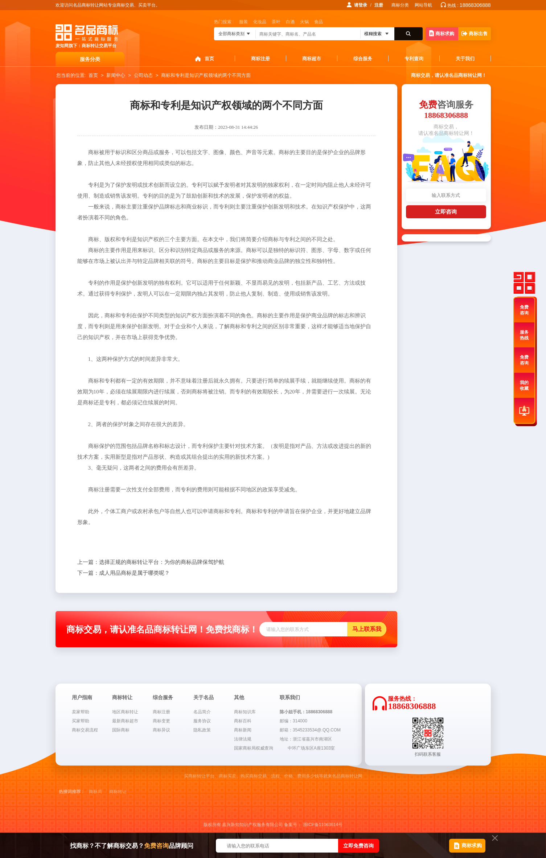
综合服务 (362, 58)
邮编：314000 (293, 720)
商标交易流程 (85, 730)
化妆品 (259, 21)
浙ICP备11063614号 (322, 824)
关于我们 (465, 58)
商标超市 (311, 58)
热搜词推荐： (72, 791)
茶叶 (276, 21)
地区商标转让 (125, 711)
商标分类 (400, 5)
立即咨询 (446, 212)
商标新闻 (242, 730)
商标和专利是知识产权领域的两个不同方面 (206, 75)
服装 (243, 21)
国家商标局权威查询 (253, 748)
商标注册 (260, 58)
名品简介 (202, 711)
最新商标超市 (125, 720)
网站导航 (423, 5)
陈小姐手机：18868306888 (306, 711)
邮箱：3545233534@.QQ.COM (310, 730)
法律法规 (242, 739)
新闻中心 (115, 75)
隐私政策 (202, 730)
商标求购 (441, 33)
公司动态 (143, 75)
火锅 (304, 21)
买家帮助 (80, 720)
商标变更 (161, 720)
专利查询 (414, 58)
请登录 (360, 5)
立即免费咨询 (358, 846)
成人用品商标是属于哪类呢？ (123, 573)
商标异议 (161, 730)
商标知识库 (245, 711)
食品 (318, 21)
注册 (378, 5)
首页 (209, 58)
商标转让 (118, 791)
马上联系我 (366, 629)
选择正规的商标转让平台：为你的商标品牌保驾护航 (150, 562)
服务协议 (202, 720)
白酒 (290, 21)
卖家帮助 (80, 711)
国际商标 (121, 730)
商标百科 (242, 720)
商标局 (95, 791)
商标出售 (474, 33)
